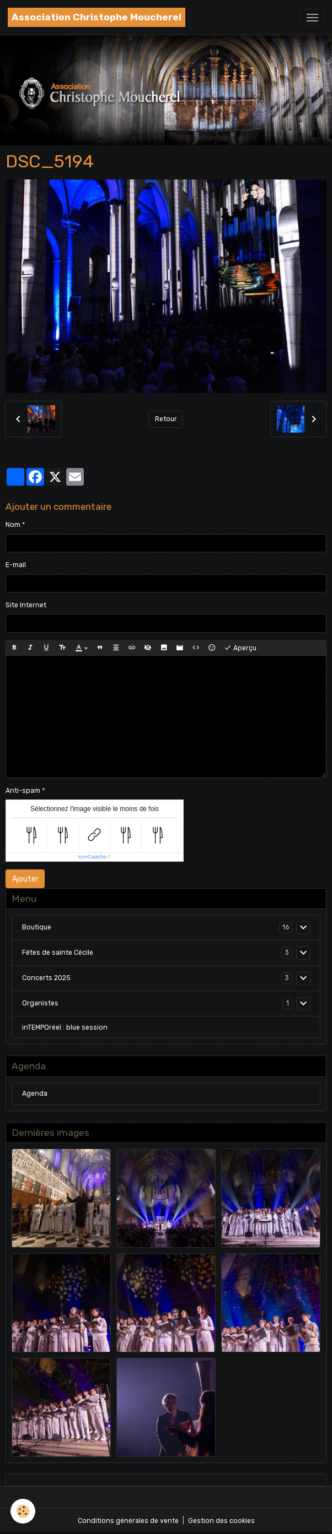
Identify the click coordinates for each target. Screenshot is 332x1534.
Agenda (34, 1093)
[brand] (96, 17)
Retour (166, 419)
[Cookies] (23, 1511)
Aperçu (240, 648)
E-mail (16, 565)
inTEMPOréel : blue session (65, 1027)
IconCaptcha (92, 857)
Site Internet (26, 605)
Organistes (40, 1003)
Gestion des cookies (221, 1521)
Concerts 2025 (46, 978)
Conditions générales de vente (128, 1521)
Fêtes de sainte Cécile (57, 952)
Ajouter (25, 879)
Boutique (36, 927)
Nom (13, 525)
